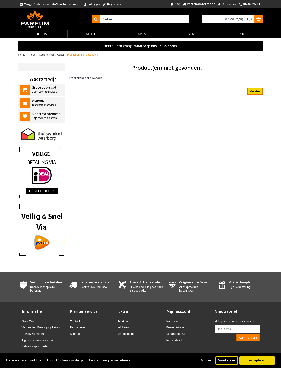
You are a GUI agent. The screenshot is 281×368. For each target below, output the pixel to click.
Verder (255, 91)
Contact (75, 321)
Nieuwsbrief (174, 340)
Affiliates (123, 327)
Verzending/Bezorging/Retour (41, 327)
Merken (123, 321)
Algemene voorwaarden (37, 340)
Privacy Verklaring (33, 333)
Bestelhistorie (175, 327)
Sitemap (75, 333)
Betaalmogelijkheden (35, 346)
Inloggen (172, 321)
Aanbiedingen (127, 333)
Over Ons (28, 321)
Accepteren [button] (257, 360)
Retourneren (78, 327)
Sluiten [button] (206, 360)
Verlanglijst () (175, 333)
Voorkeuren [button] (226, 360)
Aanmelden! (248, 337)
